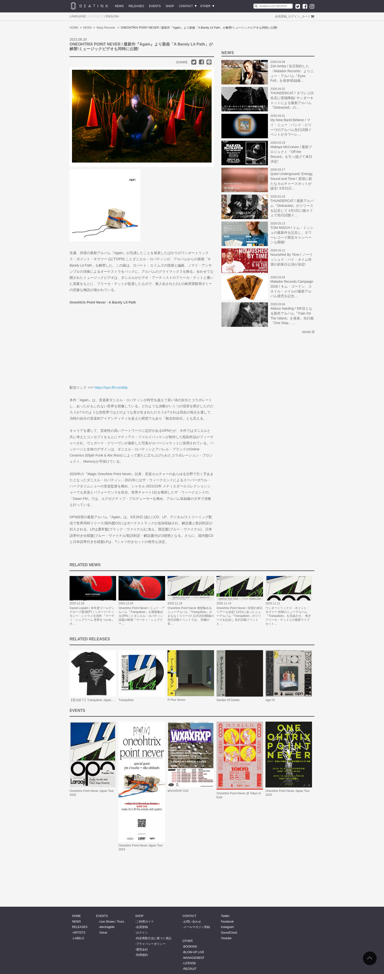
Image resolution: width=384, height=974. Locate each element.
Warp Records (105, 27)
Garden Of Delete (228, 700)
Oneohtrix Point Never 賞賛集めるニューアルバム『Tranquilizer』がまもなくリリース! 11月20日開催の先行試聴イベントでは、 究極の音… (191, 615)
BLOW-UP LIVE (193, 952)
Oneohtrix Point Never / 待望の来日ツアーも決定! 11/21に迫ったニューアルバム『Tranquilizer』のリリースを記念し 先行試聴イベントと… (239, 615)
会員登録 (281, 16)
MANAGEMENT (193, 958)
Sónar (103, 932)
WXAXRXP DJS (178, 791)
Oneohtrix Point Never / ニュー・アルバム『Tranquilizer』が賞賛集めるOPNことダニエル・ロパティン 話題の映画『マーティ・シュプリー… (142, 615)
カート (306, 16)
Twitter (225, 916)
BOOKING (190, 946)
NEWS (119, 6)
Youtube (226, 938)
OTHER (205, 6)
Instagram (227, 927)
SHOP (170, 6)
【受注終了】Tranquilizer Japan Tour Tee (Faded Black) (106, 700)
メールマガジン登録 (196, 927)
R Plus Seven (176, 700)
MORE (306, 332)
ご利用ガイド (145, 921)
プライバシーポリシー (151, 944)
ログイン (294, 16)
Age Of (270, 700)
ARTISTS (79, 932)
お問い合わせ (192, 921)
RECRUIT (189, 969)
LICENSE (189, 963)
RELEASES (136, 6)
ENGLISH (112, 16)
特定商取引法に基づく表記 (153, 938)
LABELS (78, 938)
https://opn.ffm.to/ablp (111, 387)
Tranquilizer (126, 700)
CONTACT (186, 6)
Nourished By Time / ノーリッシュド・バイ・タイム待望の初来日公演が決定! (291, 259)
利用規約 (142, 955)
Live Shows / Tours (111, 921)
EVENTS (155, 6)
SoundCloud (229, 932)
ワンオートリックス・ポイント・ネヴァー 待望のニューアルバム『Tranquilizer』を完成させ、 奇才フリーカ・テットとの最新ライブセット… (288, 615)
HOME (74, 27)
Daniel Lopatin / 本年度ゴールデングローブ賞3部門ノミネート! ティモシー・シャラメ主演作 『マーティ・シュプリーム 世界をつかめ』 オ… (92, 615)
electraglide (106, 927)
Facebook (227, 921)
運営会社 (142, 949)
